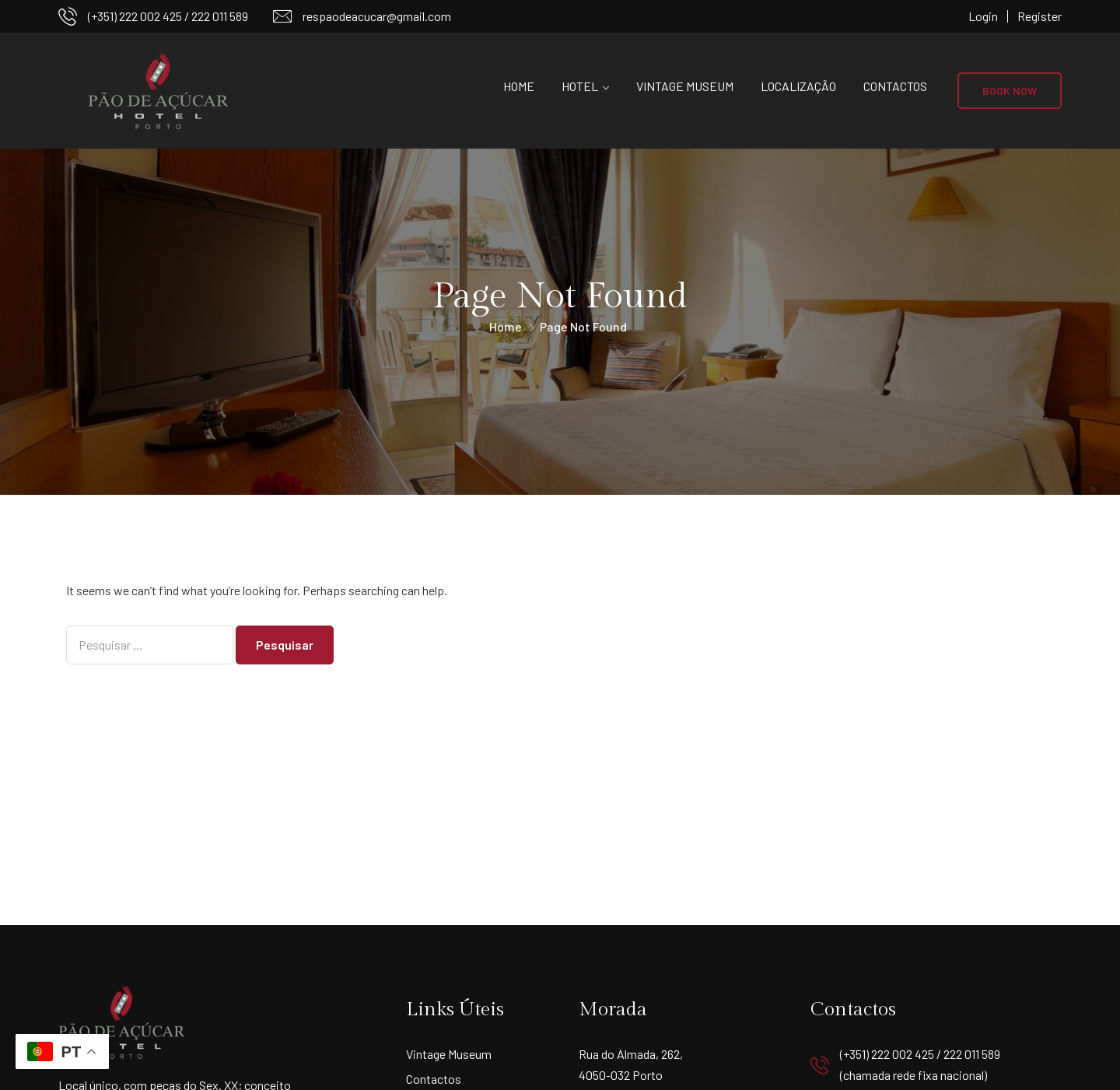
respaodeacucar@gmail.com (377, 16)
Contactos (895, 86)
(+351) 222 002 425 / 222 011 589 (168, 16)
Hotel (580, 86)
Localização (798, 86)
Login (983, 16)
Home (518, 86)
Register (1039, 16)
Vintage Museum (684, 86)
